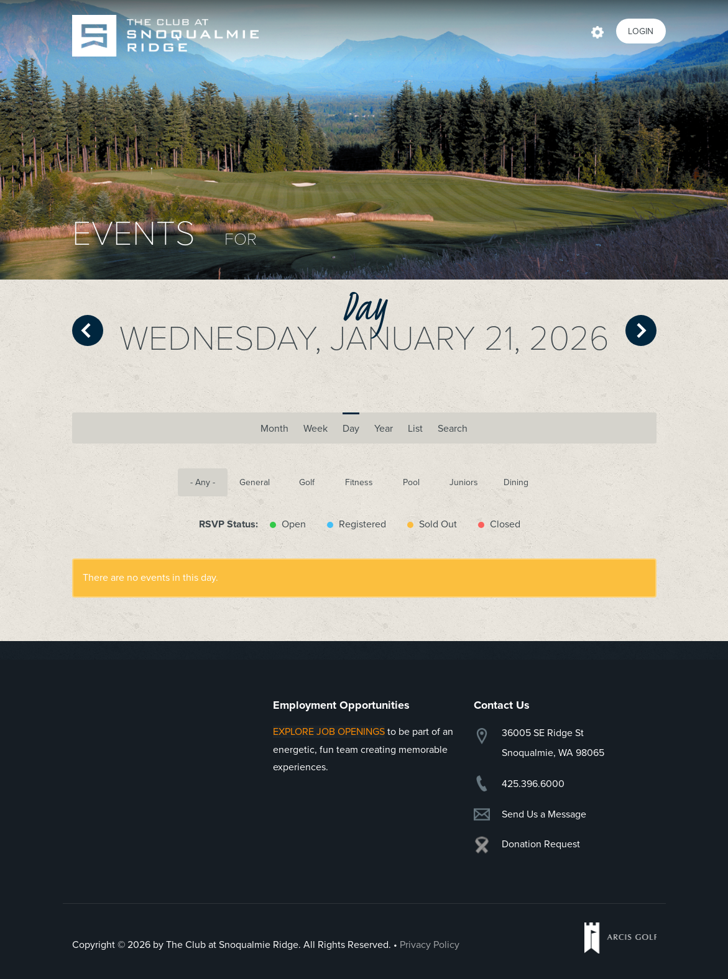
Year (383, 428)
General (254, 482)
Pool (411, 482)
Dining (516, 482)
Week (315, 428)
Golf (307, 482)
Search (453, 428)
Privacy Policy (429, 945)
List (415, 428)
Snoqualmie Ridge (165, 35)
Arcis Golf (620, 938)
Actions (597, 31)
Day (351, 428)
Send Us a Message (544, 814)
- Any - (202, 482)
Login (640, 31)
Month (274, 424)
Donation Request (541, 844)
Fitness (359, 482)
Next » (641, 330)
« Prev (87, 330)
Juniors (463, 482)
